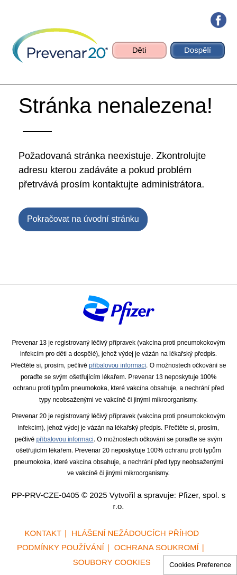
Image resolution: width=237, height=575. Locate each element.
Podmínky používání (60, 547)
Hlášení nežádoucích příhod (135, 533)
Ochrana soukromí (156, 547)
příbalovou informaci (117, 365)
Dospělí (197, 49)
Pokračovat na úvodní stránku (83, 218)
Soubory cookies (112, 562)
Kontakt (42, 533)
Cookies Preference (200, 565)
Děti (139, 49)
